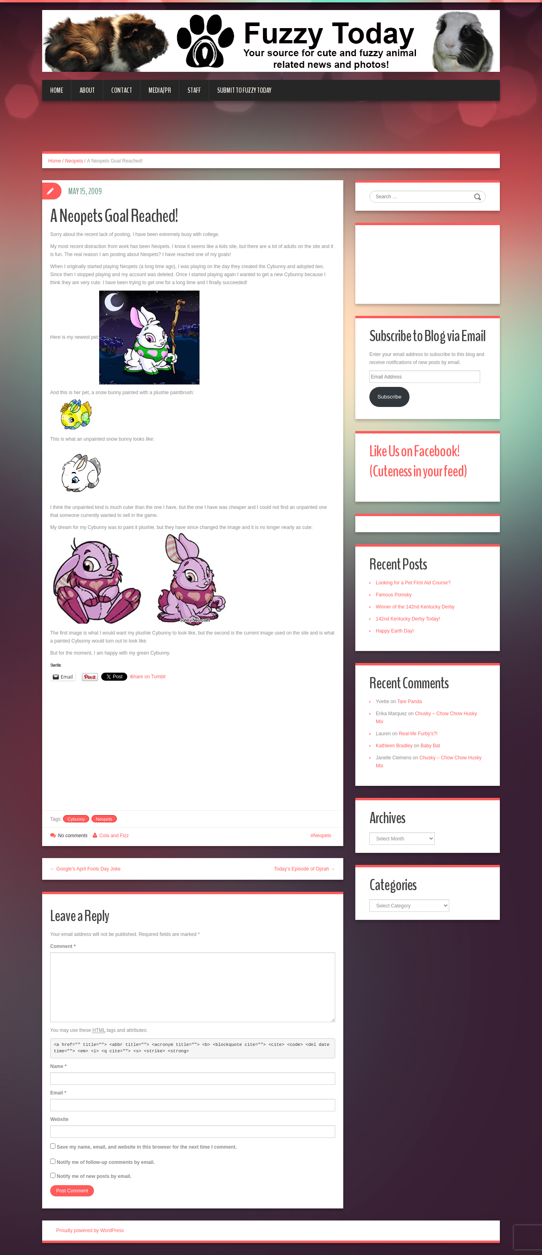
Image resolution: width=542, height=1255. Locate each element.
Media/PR (160, 90)
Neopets (74, 161)
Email (58, 1093)
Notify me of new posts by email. (94, 1176)
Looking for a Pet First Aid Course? (413, 583)
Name (58, 1066)
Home (56, 90)
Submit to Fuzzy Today (244, 90)
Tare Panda (409, 701)
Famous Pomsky (394, 595)
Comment (62, 946)
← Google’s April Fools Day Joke (85, 869)
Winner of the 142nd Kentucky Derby (415, 607)
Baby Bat (430, 746)
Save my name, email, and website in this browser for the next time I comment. (146, 1147)
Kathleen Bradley (394, 746)
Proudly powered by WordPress (90, 1230)
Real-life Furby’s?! (418, 733)
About (87, 90)
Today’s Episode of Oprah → (304, 869)
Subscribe (389, 397)
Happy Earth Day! (395, 631)
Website (59, 1119)
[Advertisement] (271, 131)
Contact (121, 90)
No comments (73, 835)
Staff (194, 90)
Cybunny (76, 819)
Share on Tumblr (148, 676)
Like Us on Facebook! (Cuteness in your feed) (418, 461)
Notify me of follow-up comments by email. (106, 1162)
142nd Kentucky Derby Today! (408, 619)
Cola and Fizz (113, 835)
